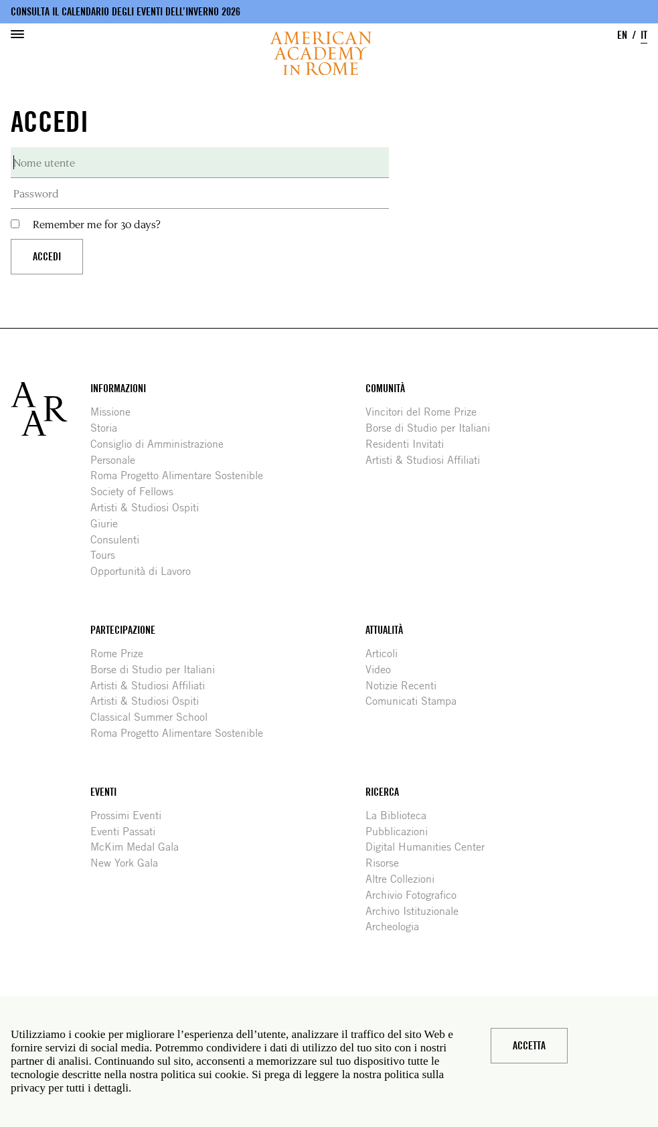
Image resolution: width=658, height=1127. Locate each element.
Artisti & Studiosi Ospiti (149, 507)
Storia (108, 428)
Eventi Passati (127, 831)
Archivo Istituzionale (417, 911)
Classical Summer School (154, 717)
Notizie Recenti (406, 685)
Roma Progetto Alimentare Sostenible (181, 475)
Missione (115, 412)
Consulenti (119, 539)
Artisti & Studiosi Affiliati (428, 460)
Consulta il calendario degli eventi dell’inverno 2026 (125, 11)
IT (644, 35)
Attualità (384, 630)
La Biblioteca (401, 815)
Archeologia (397, 926)
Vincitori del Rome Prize (426, 412)
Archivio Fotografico (416, 895)
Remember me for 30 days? (97, 224)
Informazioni (118, 388)
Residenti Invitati (410, 444)
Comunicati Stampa (416, 701)
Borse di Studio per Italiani (433, 428)
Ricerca (382, 792)
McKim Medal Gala (139, 847)
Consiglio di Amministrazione (162, 444)
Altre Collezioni (405, 879)
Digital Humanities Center (430, 847)
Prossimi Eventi (130, 815)
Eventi (103, 792)
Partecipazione (122, 630)
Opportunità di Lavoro (145, 571)
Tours (107, 555)
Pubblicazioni (402, 831)
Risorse (387, 863)
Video (383, 669)
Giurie (109, 523)
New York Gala (129, 863)
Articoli (387, 653)
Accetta (529, 1045)
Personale (117, 460)
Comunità (385, 388)
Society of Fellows (136, 491)
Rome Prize (121, 653)
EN (622, 35)
